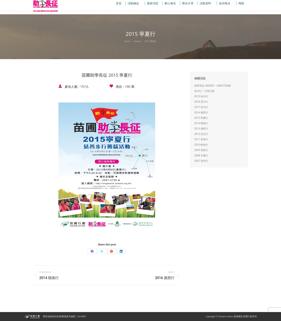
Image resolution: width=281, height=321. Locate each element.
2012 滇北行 (201, 134)
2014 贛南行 (201, 123)
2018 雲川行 (201, 101)
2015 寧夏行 (201, 117)
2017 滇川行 (201, 107)
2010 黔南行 (201, 144)
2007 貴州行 (201, 160)
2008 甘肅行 (201, 155)
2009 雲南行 (201, 150)
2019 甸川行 (201, 96)
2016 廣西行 (201, 112)
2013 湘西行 (201, 128)
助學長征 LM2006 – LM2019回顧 (212, 85)
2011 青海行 (201, 139)
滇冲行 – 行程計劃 (204, 91)
